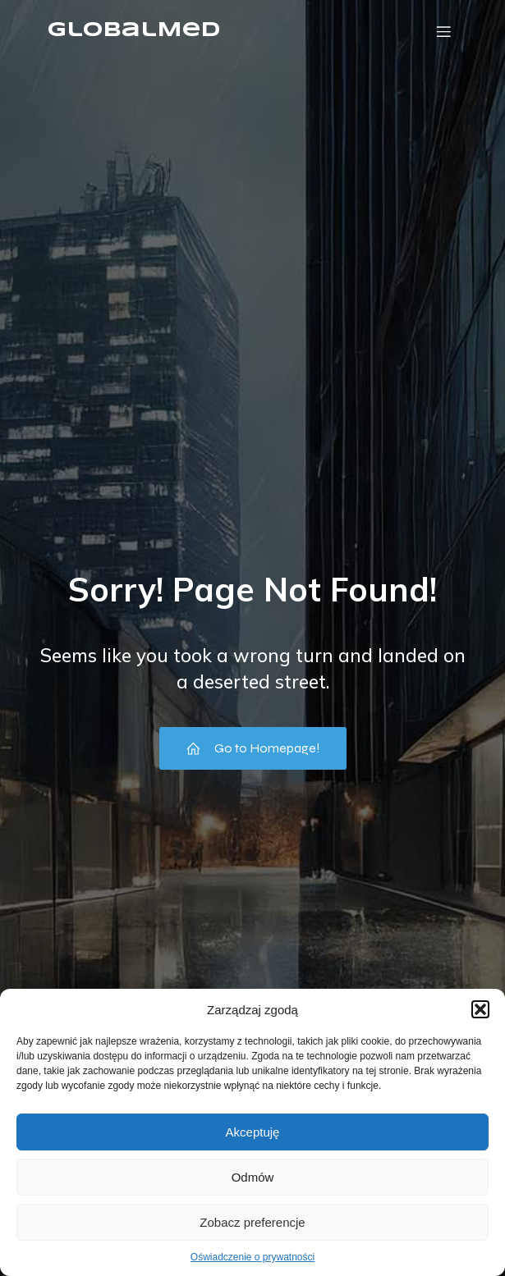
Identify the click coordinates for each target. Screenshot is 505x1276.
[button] (480, 1009)
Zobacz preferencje (252, 1222)
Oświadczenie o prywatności (252, 1257)
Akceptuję (253, 1132)
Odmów (253, 1177)
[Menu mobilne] (444, 31)
